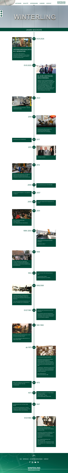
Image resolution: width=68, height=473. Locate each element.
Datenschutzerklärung (36, 459)
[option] (22, 42)
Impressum (26, 459)
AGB (21, 459)
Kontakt (48, 3)
